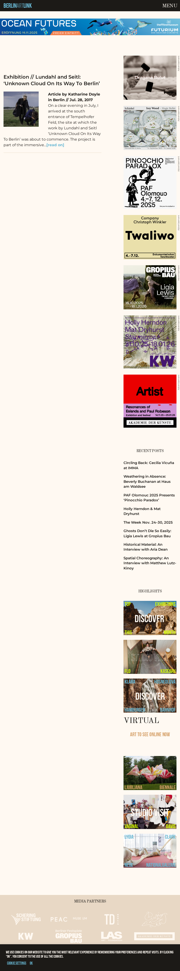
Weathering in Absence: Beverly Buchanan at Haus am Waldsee (147, 481)
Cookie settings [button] (16, 963)
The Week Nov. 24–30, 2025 (148, 522)
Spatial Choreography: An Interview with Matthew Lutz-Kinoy (150, 563)
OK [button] (31, 963)
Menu (169, 5)
